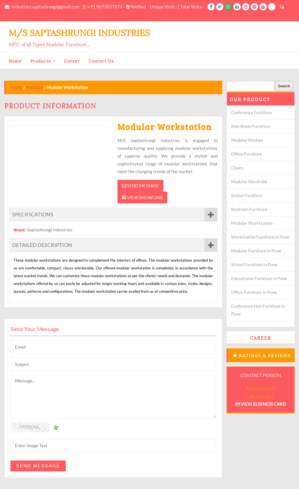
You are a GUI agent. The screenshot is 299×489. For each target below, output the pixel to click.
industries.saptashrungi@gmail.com (45, 6)
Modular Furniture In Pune (256, 250)
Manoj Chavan (260, 388)
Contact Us (101, 61)
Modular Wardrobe (249, 181)
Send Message (140, 185)
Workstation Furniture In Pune (260, 236)
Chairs (237, 167)
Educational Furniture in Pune (259, 278)
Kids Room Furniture (250, 126)
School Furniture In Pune (254, 264)
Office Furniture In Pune (254, 292)
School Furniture (246, 195)
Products (40, 61)
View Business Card (260, 404)
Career (72, 61)
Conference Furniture (251, 112)
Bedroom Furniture (249, 209)
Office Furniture (246, 153)
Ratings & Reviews (265, 355)
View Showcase (142, 197)
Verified (136, 6)
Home (15, 61)
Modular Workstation (251, 223)
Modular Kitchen (247, 140)
